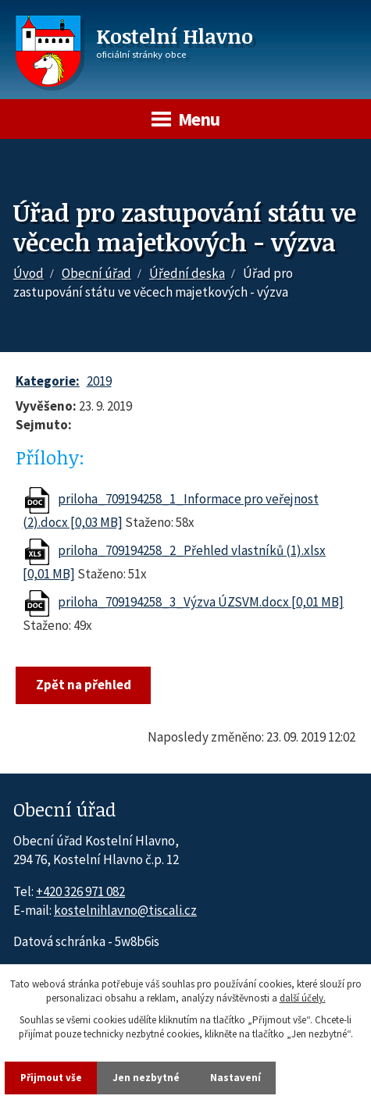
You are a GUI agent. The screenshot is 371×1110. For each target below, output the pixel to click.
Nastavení (235, 1077)
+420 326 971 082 (80, 891)
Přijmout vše (51, 1077)
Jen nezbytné (146, 1077)
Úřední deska (187, 273)
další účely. (303, 998)
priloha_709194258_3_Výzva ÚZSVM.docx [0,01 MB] (201, 601)
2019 (99, 381)
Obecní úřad (96, 273)
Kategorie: (48, 381)
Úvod (28, 273)
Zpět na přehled (83, 684)
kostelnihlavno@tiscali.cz (125, 910)
